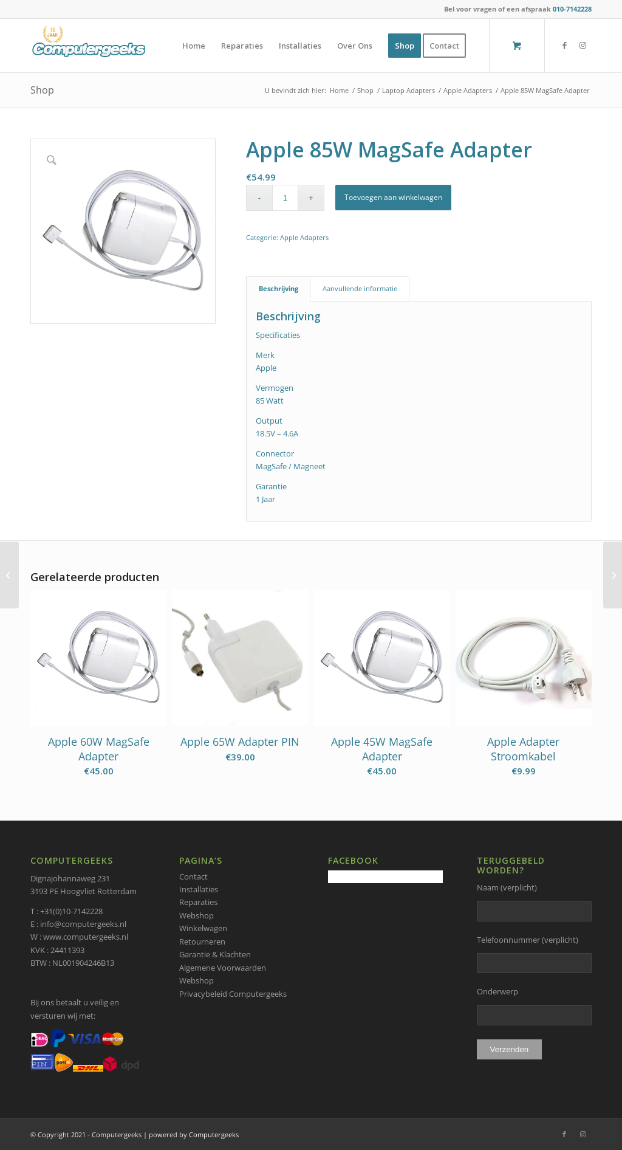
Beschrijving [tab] (278, 288)
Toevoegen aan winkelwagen (393, 197)
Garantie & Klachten (215, 954)
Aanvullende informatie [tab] (360, 288)
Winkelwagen (203, 928)
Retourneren (202, 941)
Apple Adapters (304, 237)
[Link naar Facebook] (564, 45)
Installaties (198, 889)
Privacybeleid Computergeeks (233, 993)
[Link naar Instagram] (582, 45)
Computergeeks (214, 1134)
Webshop (196, 915)
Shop (42, 90)
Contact (193, 876)
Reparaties (198, 902)
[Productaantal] (285, 198)
